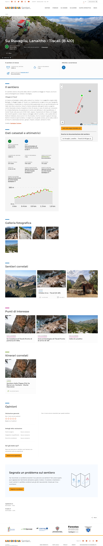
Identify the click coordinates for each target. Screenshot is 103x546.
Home (7, 14)
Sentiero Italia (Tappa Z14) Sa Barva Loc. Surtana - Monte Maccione (18, 385)
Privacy (65, 544)
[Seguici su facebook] (12, 2)
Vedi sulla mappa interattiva (71, 128)
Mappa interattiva (85, 8)
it (83, 1)
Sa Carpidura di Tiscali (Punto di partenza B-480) (19, 340)
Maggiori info (25, 72)
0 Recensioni (45, 47)
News (95, 8)
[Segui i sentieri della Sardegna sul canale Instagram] (15, 2)
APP (47, 1)
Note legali (56, 544)
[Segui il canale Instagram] (93, 541)
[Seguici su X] (18, 2)
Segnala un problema (17, 489)
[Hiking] (63, 67)
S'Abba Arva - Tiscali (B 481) (50, 293)
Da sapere (73, 8)
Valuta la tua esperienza (13, 455)
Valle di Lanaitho (75, 339)
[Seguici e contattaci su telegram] (22, 2)
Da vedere (64, 8)
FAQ (45, 1)
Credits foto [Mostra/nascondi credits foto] (6, 57)
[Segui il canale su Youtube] (29, 2)
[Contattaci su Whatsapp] (25, 2)
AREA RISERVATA (44, 544)
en (85, 1)
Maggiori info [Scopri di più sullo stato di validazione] (13, 48)
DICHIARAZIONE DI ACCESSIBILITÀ (88, 544)
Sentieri (47, 8)
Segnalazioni (40, 1)
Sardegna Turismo (15, 123)
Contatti (34, 1)
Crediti (74, 544)
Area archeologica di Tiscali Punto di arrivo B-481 (31, 147)
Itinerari (55, 8)
